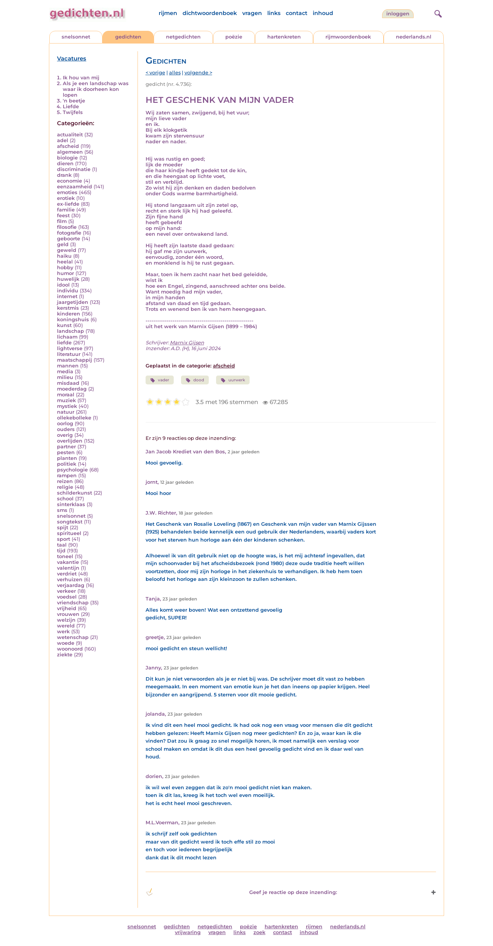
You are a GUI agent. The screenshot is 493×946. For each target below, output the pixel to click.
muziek (66, 400)
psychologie (72, 470)
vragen (252, 13)
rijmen (168, 13)
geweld (66, 250)
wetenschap (73, 637)
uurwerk (233, 380)
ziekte (64, 655)
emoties (67, 192)
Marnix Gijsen (187, 343)
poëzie (233, 37)
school (65, 499)
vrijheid (66, 608)
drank (64, 175)
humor (65, 273)
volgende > (198, 72)
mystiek (67, 406)
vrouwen (68, 614)
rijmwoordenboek (348, 37)
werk (63, 631)
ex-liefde (68, 204)
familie (66, 210)
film (62, 221)
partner (66, 447)
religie (65, 487)
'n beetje (74, 101)
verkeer (66, 591)
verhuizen (69, 579)
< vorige (155, 72)
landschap (70, 331)
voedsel (67, 597)
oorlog (65, 423)
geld (63, 244)
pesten (66, 452)
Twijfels (73, 112)
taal (62, 545)
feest (63, 215)
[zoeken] (437, 13)
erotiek (66, 198)
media (65, 371)
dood (195, 380)
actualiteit (70, 135)
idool (63, 285)
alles (175, 72)
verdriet (67, 574)
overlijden (69, 441)
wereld (66, 626)
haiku (64, 256)
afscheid (68, 146)
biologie (67, 158)
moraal (65, 395)
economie (69, 181)
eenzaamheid (74, 187)
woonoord (70, 649)
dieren (65, 163)
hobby (65, 267)
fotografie (69, 233)
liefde (64, 343)
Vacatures (71, 58)
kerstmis (68, 308)
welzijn (66, 620)
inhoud (323, 13)
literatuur (68, 354)
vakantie (68, 562)
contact (296, 13)
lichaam (67, 337)
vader (159, 380)
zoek (259, 932)
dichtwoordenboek (210, 13)
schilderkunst (74, 493)
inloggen (397, 14)
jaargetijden (72, 302)
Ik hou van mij (81, 78)
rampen (67, 475)
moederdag (72, 389)
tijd (61, 551)
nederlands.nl (413, 37)
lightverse (69, 348)
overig (65, 435)
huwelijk (68, 279)
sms (62, 510)
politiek (66, 464)
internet (67, 296)
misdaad (68, 383)
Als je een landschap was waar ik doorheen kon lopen (96, 89)
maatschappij (74, 360)
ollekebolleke (74, 418)
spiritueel (69, 533)
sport (63, 539)
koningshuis (73, 319)
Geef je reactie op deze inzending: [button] (241, 892)
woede (65, 643)
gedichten (128, 37)
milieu (65, 377)
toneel (65, 556)
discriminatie (74, 169)
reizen (65, 481)
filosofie (67, 227)
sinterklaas (71, 504)
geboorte (68, 239)
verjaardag (70, 585)
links (273, 13)
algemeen (70, 152)
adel (62, 140)
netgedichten (183, 37)
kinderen (68, 314)
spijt (62, 527)
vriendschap (73, 603)
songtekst (69, 522)
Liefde (71, 106)
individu (67, 291)
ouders (66, 429)
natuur (65, 412)
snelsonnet (76, 37)
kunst (64, 325)
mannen (68, 366)
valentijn (68, 568)
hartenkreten (284, 37)
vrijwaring (188, 932)
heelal (65, 262)
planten (67, 458)
